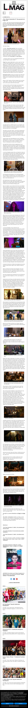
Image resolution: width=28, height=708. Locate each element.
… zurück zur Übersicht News (14, 582)
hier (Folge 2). (19, 56)
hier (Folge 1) (12, 56)
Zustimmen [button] (21, 703)
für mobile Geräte (11, 575)
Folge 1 (23, 537)
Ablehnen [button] (7, 703)
